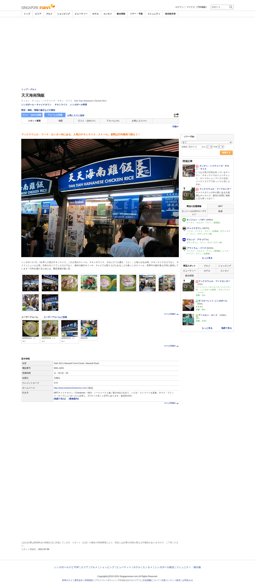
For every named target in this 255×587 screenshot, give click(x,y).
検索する (226, 152)
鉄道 (220, 211)
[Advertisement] (127, 44)
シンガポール (27, 104)
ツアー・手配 (136, 14)
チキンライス (61, 104)
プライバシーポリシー (105, 580)
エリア (38, 14)
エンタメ (107, 14)
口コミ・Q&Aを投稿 (31, 115)
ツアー (137, 580)
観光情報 (121, 14)
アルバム (113, 121)
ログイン (179, 7)
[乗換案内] (74, 399)
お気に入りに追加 (75, 115)
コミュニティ (154, 14)
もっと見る (207, 258)
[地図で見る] (60, 399)
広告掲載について (151, 580)
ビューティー (81, 14)
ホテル (95, 14)
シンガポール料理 (78, 104)
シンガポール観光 (164, 567)
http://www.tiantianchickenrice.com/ (70, 388)
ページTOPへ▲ (171, 314)
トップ (27, 14)
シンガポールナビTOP (66, 567)
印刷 (175, 126)
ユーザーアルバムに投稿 (55, 317)
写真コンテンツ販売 (171, 580)
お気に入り (139, 121)
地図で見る (226, 328)
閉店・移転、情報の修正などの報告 (38, 110)
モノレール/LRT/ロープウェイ (194, 212)
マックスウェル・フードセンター (213, 189)
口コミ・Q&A (87, 121)
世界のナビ (67, 580)
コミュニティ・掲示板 (188, 567)
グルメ (49, 14)
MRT (220, 206)
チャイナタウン (43, 104)
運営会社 (78, 580)
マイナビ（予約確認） (197, 7)
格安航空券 (170, 14)
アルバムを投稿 (54, 115)
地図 (60, 121)
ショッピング (63, 14)
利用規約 (89, 580)
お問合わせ (187, 580)
